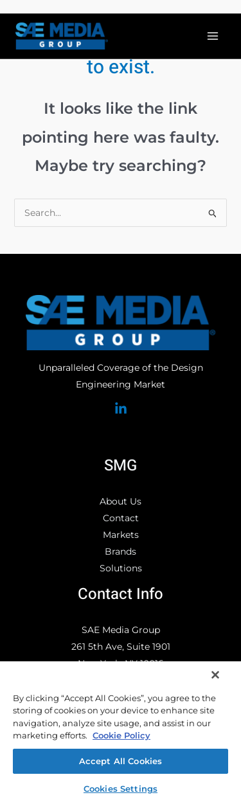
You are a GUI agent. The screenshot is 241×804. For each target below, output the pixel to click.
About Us (120, 501)
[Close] (215, 675)
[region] (120, 732)
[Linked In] (120, 408)
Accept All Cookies (120, 761)
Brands (120, 551)
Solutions (121, 568)
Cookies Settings (120, 788)
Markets (121, 534)
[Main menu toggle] (212, 36)
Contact (121, 518)
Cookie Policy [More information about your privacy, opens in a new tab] (121, 735)
